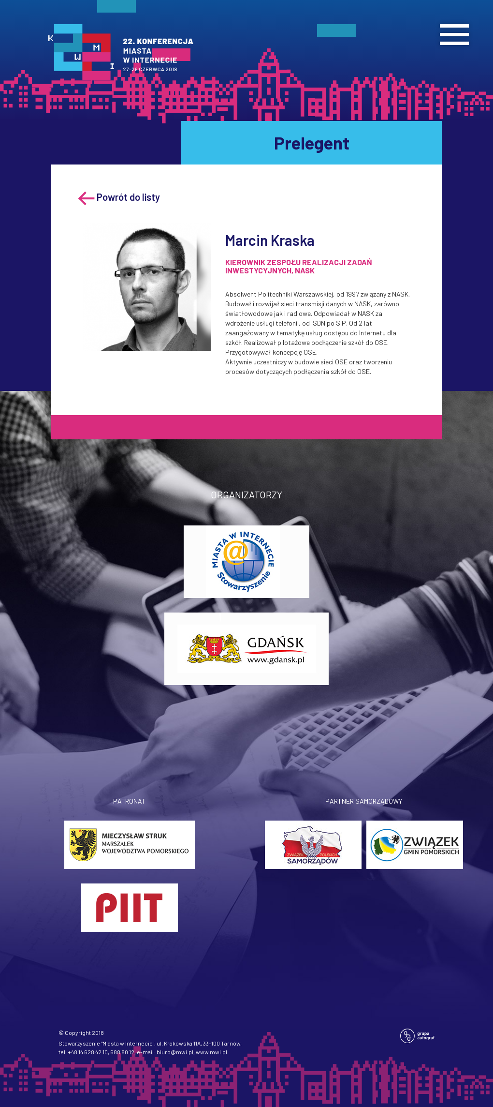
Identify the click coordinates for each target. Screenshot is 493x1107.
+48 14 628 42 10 (88, 1051)
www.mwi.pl (211, 1051)
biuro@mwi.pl (175, 1051)
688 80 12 (122, 1051)
